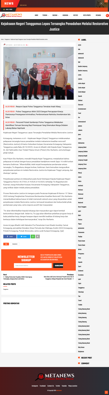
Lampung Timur (82, 164)
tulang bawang (82, 313)
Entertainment (82, 109)
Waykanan (81, 351)
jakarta (80, 126)
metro (79, 177)
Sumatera (80, 275)
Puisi (79, 258)
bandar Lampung (82, 66)
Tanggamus (14, 244)
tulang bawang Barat (84, 330)
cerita (79, 75)
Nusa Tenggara (82, 207)
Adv (79, 49)
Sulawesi (80, 270)
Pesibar (80, 236)
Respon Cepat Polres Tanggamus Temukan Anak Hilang (38, 106)
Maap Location (72, 386)
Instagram (35, 386)
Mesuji (80, 173)
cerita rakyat (81, 83)
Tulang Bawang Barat (84, 309)
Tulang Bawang (82, 322)
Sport (79, 266)
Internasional (82, 121)
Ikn (79, 117)
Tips (79, 296)
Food (79, 113)
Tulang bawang (82, 317)
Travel (79, 300)
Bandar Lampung (82, 70)
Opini (79, 215)
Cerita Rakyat (81, 92)
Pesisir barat (81, 241)
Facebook (43, 386)
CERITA (80, 79)
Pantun (80, 219)
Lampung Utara (82, 168)
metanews (59, 390)
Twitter (58, 386)
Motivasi (80, 190)
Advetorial (81, 58)
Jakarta (80, 130)
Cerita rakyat (81, 87)
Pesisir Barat (81, 245)
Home (36, 15)
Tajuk (79, 283)
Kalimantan (81, 143)
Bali (79, 62)
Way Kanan (81, 347)
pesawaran (81, 228)
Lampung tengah (82, 156)
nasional (80, 198)
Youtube (64, 386)
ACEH (79, 45)
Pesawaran (81, 232)
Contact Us (50, 386)
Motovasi (80, 194)
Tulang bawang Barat (84, 339)
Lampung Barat (82, 147)
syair (79, 279)
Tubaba (80, 304)
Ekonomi (80, 104)
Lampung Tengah (82, 160)
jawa (79, 134)
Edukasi (80, 100)
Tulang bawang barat (84, 334)
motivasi (80, 185)
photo (79, 249)
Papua (80, 224)
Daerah (80, 96)
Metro (79, 181)
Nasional (80, 202)
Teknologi (81, 292)
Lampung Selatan (83, 151)
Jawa (79, 138)
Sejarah (80, 262)
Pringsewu (81, 253)
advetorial (81, 53)
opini (79, 211)
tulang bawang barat (83, 326)
